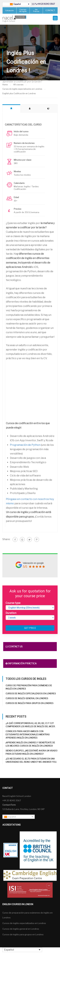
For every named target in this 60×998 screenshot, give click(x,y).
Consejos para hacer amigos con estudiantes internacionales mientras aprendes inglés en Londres (28, 732)
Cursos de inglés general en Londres (27, 696)
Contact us (14, 644)
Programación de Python (25, 442)
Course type (13, 600)
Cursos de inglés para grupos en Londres (29, 700)
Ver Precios (36, 10)
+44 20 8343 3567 (46, 4)
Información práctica (21, 661)
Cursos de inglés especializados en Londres (31, 691)
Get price (30, 625)
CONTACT (50, 10)
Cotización (9, 10)
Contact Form (9, 802)
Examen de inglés (23, 10)
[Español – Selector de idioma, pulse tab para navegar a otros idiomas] (16, 4)
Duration (11, 610)
